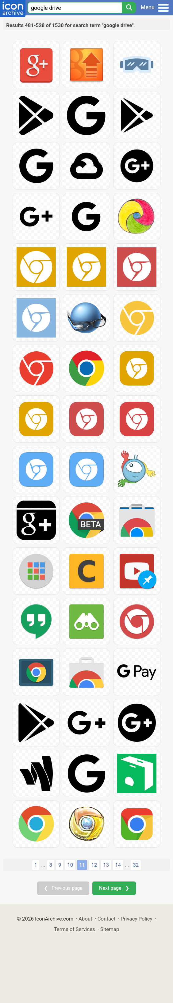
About (85, 919)
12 (94, 865)
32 (136, 865)
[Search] (129, 8)
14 (118, 865)
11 (82, 865)
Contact (107, 919)
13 (106, 865)
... (43, 865)
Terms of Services (74, 929)
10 (70, 865)
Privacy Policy (136, 919)
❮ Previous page (63, 888)
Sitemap (109, 929)
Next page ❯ (114, 888)
